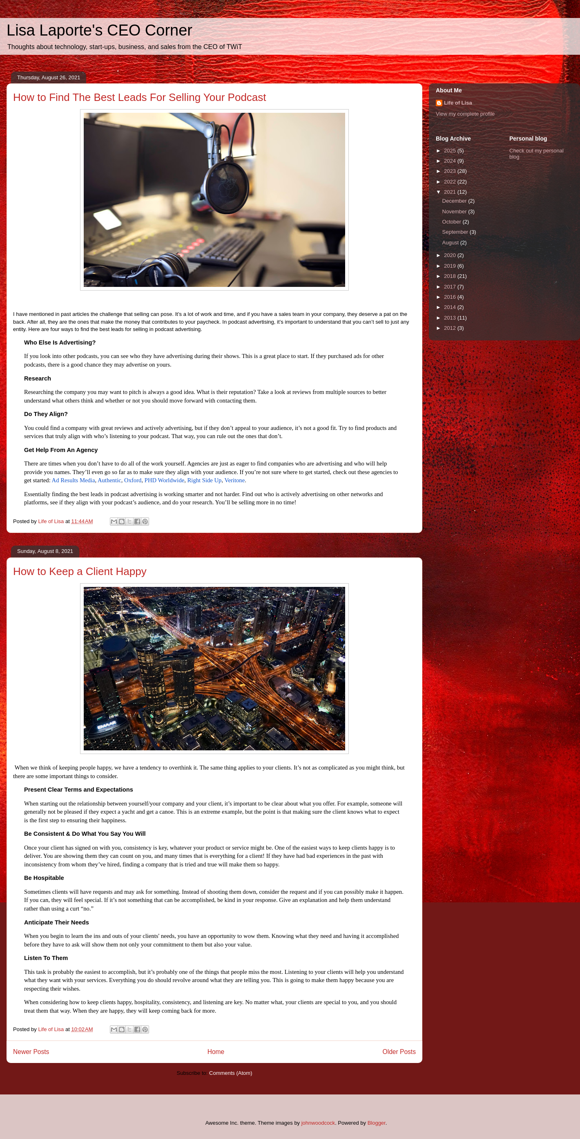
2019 (450, 266)
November (455, 211)
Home (216, 1051)
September (456, 232)
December (455, 201)
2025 (450, 151)
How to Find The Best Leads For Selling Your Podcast (139, 97)
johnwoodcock (318, 1123)
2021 (450, 192)
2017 (450, 287)
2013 (450, 318)
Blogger (377, 1123)
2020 (450, 255)
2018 (450, 276)
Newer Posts (31, 1051)
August (451, 242)
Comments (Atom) (230, 1073)
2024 (450, 161)
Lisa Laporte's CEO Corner (99, 30)
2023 (450, 171)
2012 (450, 328)
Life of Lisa (458, 103)
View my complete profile (465, 114)
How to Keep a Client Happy (80, 571)
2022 (450, 182)
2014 (450, 307)
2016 (450, 297)
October (452, 222)
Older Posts (399, 1051)
